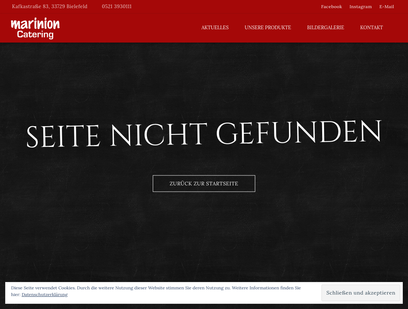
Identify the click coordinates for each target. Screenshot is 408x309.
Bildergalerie (325, 27)
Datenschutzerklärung (44, 294)
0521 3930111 (117, 6)
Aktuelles (215, 27)
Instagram (361, 6)
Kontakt (371, 27)
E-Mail (387, 6)
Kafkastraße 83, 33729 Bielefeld (50, 6)
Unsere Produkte (268, 27)
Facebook (331, 6)
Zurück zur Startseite (204, 183)
